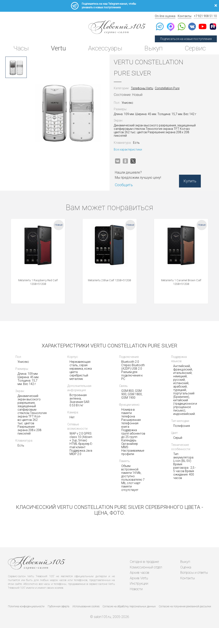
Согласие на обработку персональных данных (129, 606)
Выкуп (153, 48)
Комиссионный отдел (146, 567)
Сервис (195, 48)
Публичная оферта (58, 606)
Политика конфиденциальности (26, 606)
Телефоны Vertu (142, 88)
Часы (21, 48)
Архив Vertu (139, 578)
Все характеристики (128, 149)
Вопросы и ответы (194, 573)
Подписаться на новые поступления (186, 39)
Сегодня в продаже (144, 562)
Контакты (184, 16)
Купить (189, 181)
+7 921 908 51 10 (205, 16)
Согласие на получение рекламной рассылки (185, 606)
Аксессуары (105, 48)
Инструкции (139, 583)
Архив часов (139, 573)
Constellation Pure (167, 88)
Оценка (185, 567)
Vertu (58, 48)
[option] (16, 67)
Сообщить (124, 185)
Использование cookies (86, 606)
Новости (136, 589)
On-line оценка (165, 16)
